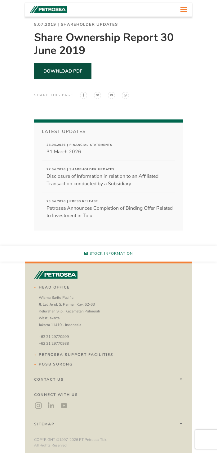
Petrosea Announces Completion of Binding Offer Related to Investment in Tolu (109, 209)
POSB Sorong (56, 364)
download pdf (62, 71)
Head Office (54, 287)
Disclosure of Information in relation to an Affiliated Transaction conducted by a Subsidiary (102, 177)
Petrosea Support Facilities (76, 354)
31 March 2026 (79, 149)
